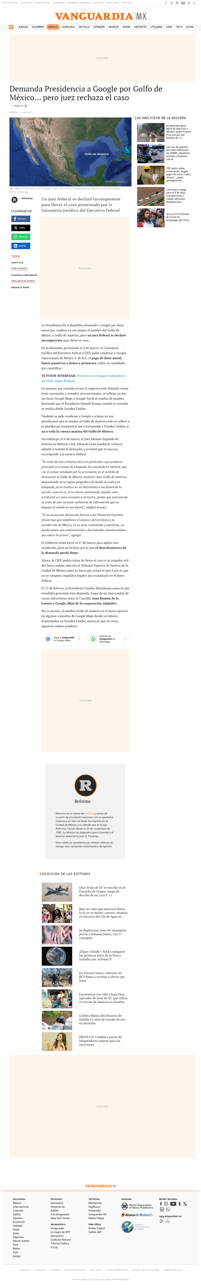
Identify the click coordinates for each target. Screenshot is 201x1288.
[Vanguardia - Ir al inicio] (100, 16)
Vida (169, 27)
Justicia (18, 262)
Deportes (140, 27)
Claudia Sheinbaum (25, 275)
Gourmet (38, 27)
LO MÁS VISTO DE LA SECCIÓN (161, 118)
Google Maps (21, 287)
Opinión (99, 27)
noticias (89, 813)
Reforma (27, 198)
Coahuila (68, 27)
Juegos (23, 27)
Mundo (114, 27)
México (53, 27)
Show (126, 27)
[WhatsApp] (108, 639)
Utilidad (156, 27)
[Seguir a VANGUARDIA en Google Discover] (19, 106)
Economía (193, 27)
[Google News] (62, 639)
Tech (179, 27)
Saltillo (84, 27)
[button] (11, 27)
